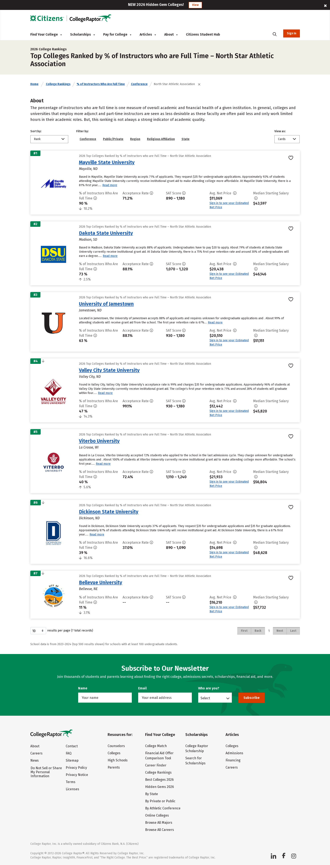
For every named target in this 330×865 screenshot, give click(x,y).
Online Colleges (157, 815)
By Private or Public (160, 801)
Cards (282, 139)
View (195, 5)
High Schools (118, 760)
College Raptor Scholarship (196, 748)
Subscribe (251, 698)
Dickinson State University (108, 512)
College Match (156, 746)
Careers (36, 753)
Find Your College (46, 34)
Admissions (234, 753)
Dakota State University (106, 233)
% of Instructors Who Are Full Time (101, 84)
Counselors (116, 746)
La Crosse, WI (89, 447)
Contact (72, 746)
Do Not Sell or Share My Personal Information (46, 772)
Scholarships (82, 34)
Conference (139, 84)
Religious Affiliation (161, 139)
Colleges (114, 753)
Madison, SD (88, 240)
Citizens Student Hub (203, 34)
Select (205, 698)
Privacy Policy (76, 768)
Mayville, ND (88, 169)
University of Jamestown (106, 304)
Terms (70, 782)
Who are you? (208, 688)
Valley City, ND (90, 377)
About (171, 34)
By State (151, 794)
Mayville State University (107, 162)
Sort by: (35, 131)
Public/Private (113, 139)
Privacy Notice (77, 775)
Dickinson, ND (89, 518)
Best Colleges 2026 (159, 780)
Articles (148, 34)
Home (34, 84)
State (186, 139)
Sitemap (72, 760)
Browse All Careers (159, 830)
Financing (233, 760)
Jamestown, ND (90, 310)
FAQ (68, 753)
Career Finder (155, 765)
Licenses (72, 789)
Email (142, 688)
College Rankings (58, 84)
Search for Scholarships (195, 760)
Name (82, 688)
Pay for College (117, 34)
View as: (280, 131)
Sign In (291, 33)
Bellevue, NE (88, 589)
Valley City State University (109, 370)
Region (135, 139)
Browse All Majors (158, 823)
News (34, 760)
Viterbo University (99, 441)
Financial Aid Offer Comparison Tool (159, 755)
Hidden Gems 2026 (159, 787)
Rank (37, 139)
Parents (114, 767)
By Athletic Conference (162, 808)
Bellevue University (100, 582)
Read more (109, 185)
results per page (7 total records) (61, 630)
